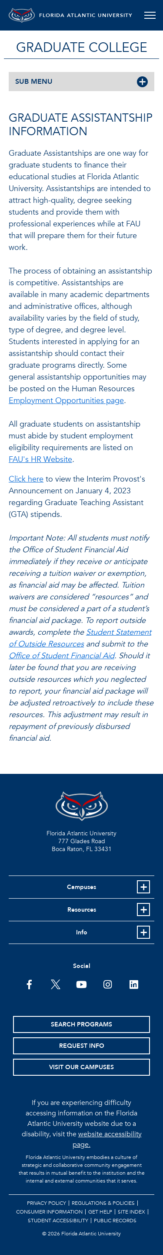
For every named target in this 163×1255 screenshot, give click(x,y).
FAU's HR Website (40, 459)
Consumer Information (49, 1211)
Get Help (100, 1211)
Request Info (81, 1046)
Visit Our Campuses (81, 1067)
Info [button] (81, 932)
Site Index (131, 1211)
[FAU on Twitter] (55, 983)
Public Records (115, 1220)
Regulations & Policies (103, 1203)
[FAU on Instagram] (107, 983)
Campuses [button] (81, 887)
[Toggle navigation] (150, 15)
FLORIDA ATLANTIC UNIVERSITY (86, 15)
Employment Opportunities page (66, 400)
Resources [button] (81, 910)
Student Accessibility (58, 1220)
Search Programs (81, 1024)
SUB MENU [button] (34, 81)
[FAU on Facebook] (29, 983)
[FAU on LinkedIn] (133, 983)
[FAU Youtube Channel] (81, 983)
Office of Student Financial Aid (61, 655)
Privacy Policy (46, 1203)
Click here (26, 479)
